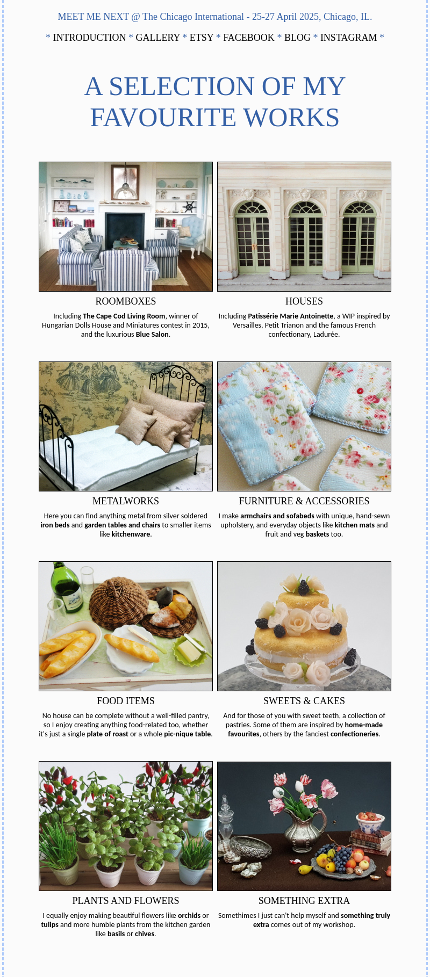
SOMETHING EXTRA (304, 900)
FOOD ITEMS (126, 701)
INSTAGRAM (349, 37)
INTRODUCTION (90, 37)
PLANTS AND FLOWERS (125, 900)
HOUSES (304, 301)
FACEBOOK (250, 37)
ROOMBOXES (125, 301)
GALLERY (159, 37)
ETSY (203, 37)
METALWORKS (125, 501)
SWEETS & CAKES (304, 701)
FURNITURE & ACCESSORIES (304, 501)
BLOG (298, 37)
